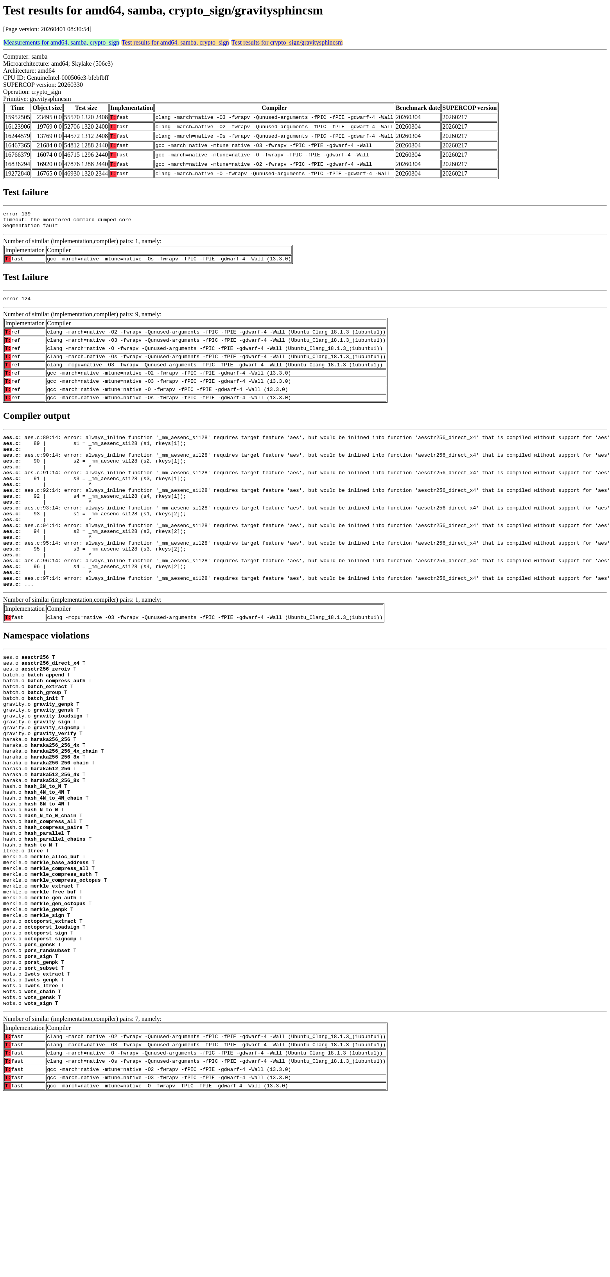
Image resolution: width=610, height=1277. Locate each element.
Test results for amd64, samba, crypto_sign (175, 42)
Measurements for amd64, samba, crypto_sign (61, 42)
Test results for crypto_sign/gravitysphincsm (287, 42)
